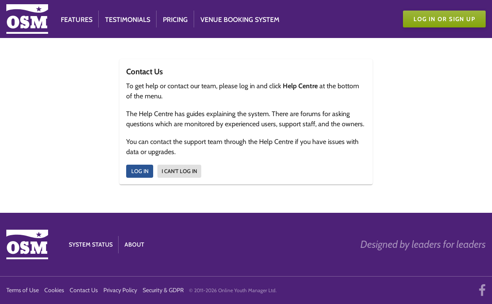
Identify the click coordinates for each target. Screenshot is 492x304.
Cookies (54, 290)
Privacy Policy (120, 290)
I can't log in (179, 171)
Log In (140, 171)
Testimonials (127, 20)
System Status (91, 244)
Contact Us (84, 290)
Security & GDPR (163, 290)
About (134, 244)
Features (76, 20)
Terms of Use (22, 290)
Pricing (175, 20)
